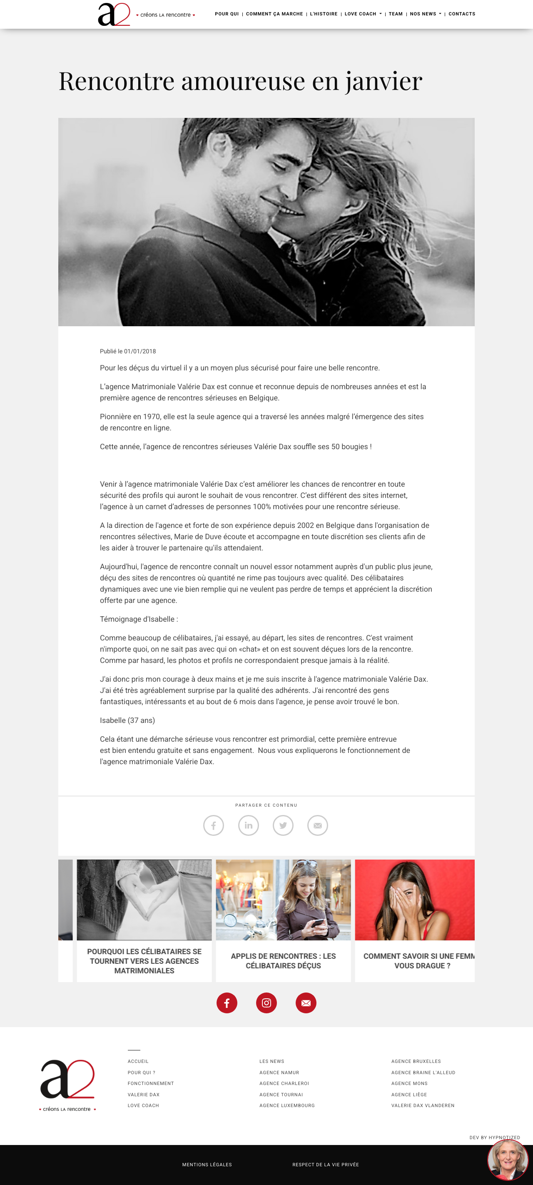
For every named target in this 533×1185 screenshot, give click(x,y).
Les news (271, 1061)
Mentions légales (207, 1165)
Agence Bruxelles (416, 1061)
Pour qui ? (142, 1072)
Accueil (138, 1061)
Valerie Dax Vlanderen (423, 1105)
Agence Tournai (281, 1095)
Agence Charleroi (284, 1083)
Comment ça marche (274, 14)
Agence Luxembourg (287, 1105)
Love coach (143, 1105)
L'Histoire (324, 14)
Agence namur (279, 1072)
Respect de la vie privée (325, 1165)
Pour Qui (227, 14)
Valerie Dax (144, 1095)
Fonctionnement (151, 1083)
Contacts (461, 14)
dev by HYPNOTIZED (495, 1137)
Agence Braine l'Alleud (423, 1072)
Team (396, 14)
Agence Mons (409, 1083)
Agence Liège (409, 1095)
